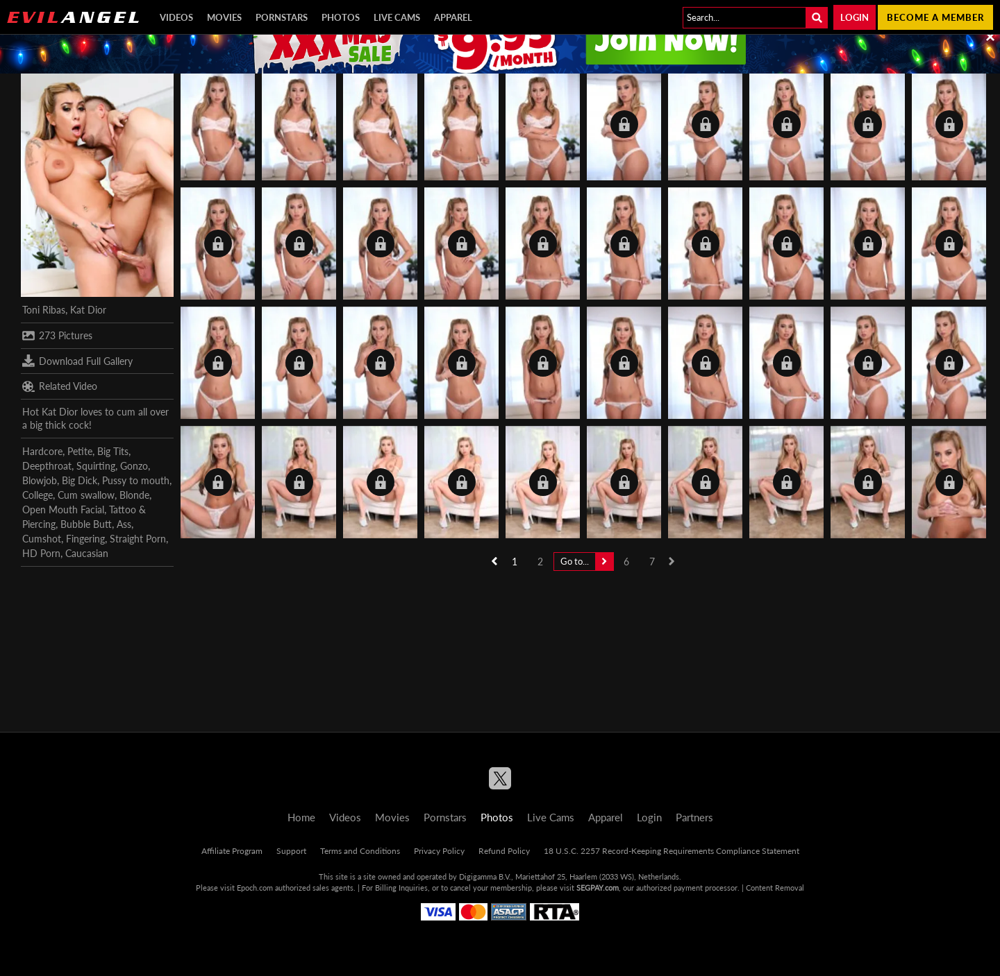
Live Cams (397, 17)
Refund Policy (504, 851)
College (37, 495)
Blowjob (39, 480)
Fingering (85, 539)
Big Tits (112, 451)
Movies (224, 17)
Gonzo (134, 466)
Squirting (95, 466)
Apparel (453, 17)
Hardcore (42, 451)
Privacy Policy (439, 851)
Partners (694, 817)
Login (854, 17)
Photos (341, 17)
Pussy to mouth (135, 480)
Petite (79, 451)
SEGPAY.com (597, 887)
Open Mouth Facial (63, 509)
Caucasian (86, 553)
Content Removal (775, 887)
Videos (176, 17)
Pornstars (282, 17)
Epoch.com (255, 887)
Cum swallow (86, 495)
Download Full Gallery (77, 360)
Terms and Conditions (360, 851)
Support (291, 851)
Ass (124, 524)
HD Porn (41, 553)
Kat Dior (88, 310)
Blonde (134, 495)
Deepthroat (47, 466)
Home (301, 817)
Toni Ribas (43, 310)
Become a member (935, 17)
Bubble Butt (86, 524)
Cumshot (41, 539)
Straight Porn (138, 539)
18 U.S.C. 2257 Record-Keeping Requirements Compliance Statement (671, 851)
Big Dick (79, 480)
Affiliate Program (231, 851)
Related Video (59, 386)
